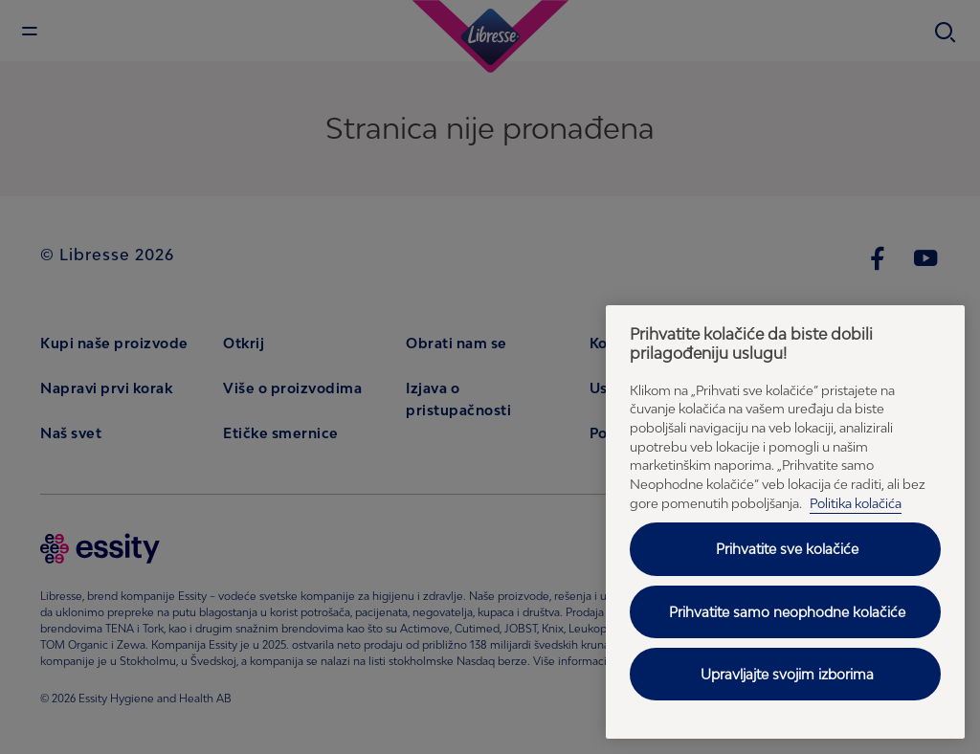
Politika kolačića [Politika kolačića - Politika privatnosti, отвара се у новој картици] (856, 503)
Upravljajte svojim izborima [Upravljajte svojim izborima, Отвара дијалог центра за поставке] (787, 674)
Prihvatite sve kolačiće (787, 549)
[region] (785, 522)
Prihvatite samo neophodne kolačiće (787, 612)
